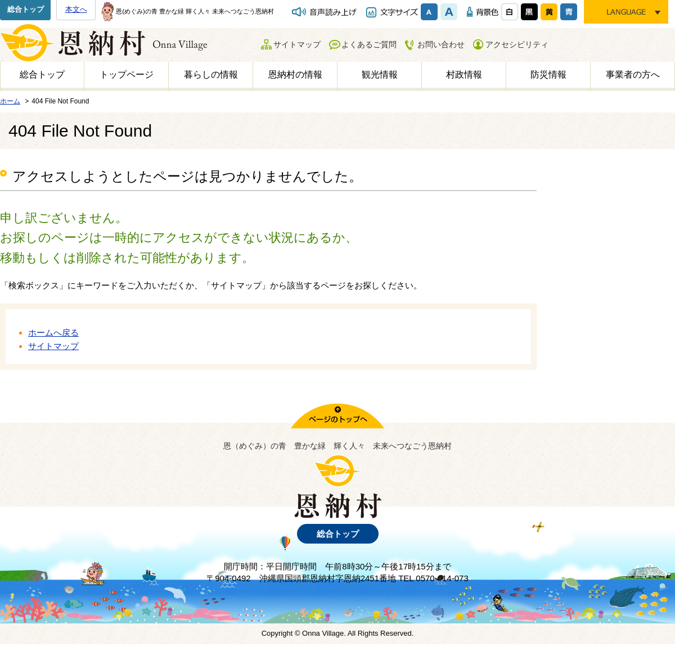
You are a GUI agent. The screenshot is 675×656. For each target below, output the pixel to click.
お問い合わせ (441, 44)
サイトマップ (297, 44)
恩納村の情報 (295, 74)
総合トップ (25, 9)
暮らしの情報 (211, 74)
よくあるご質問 (369, 44)
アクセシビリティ (516, 44)
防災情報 (548, 74)
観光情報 (380, 74)
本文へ (76, 9)
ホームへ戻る (53, 332)
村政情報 (464, 74)
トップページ (127, 74)
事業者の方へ (633, 74)
